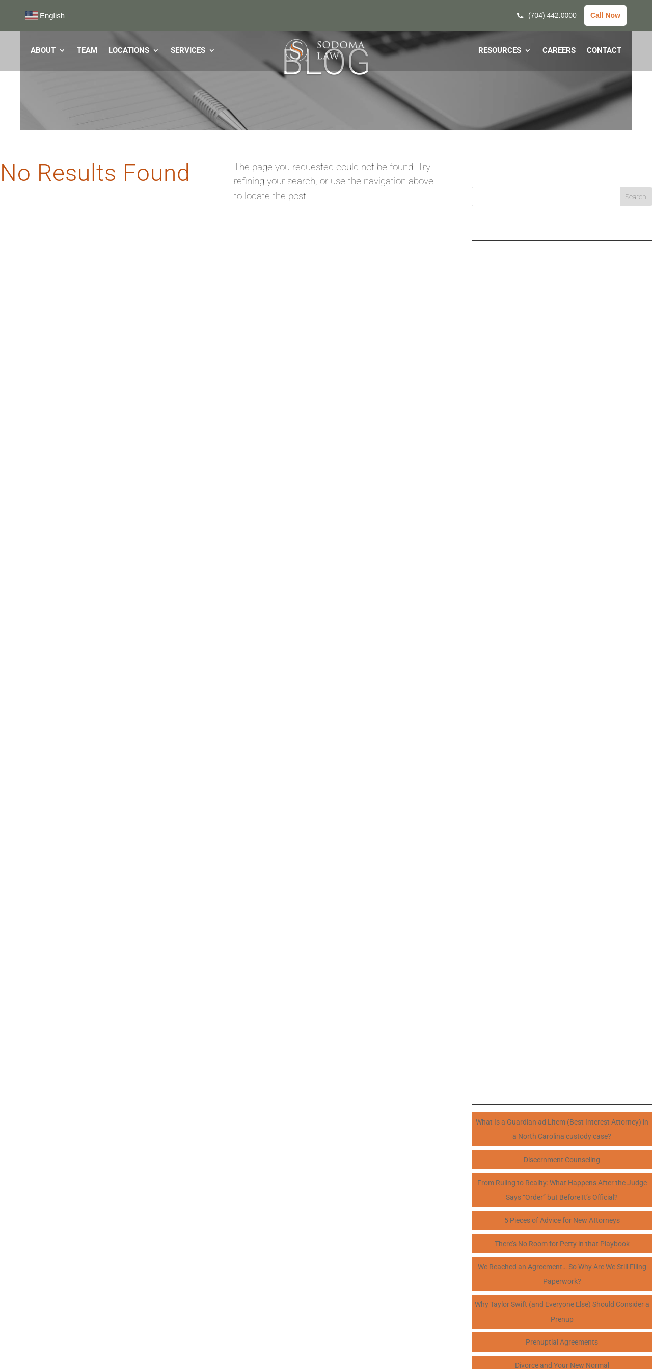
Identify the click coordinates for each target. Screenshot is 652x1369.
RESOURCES (499, 51)
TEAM (87, 51)
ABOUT (43, 51)
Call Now (605, 15)
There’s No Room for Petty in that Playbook (562, 1244)
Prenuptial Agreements (562, 1342)
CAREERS (559, 51)
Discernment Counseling (562, 1160)
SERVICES (188, 51)
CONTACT (604, 51)
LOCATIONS (128, 51)
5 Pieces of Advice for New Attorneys (562, 1220)
